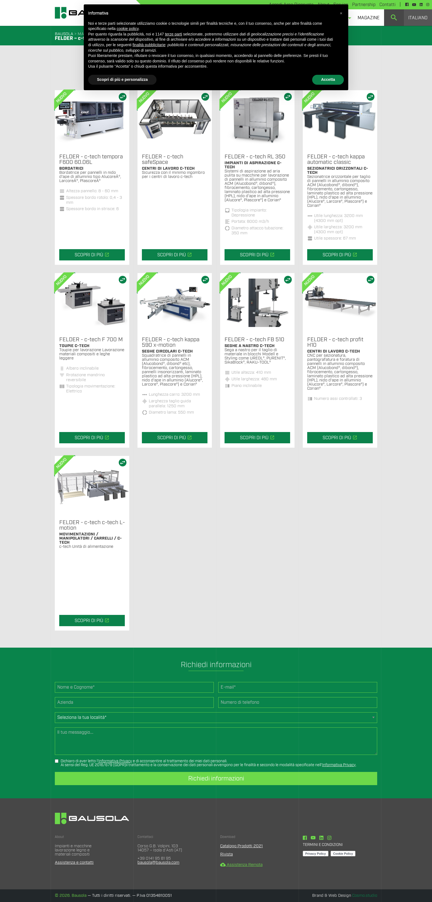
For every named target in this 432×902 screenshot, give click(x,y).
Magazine (369, 18)
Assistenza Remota (241, 865)
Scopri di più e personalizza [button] (122, 79)
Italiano (418, 18)
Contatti (387, 4)
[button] (341, 13)
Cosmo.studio (364, 895)
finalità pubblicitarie (149, 45)
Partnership (364, 4)
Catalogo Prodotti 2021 (241, 846)
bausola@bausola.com (158, 862)
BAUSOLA (64, 34)
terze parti (173, 34)
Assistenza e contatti (74, 862)
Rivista (226, 854)
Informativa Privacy (115, 761)
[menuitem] (368, 17)
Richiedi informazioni (216, 779)
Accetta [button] (328, 79)
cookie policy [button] (128, 28)
